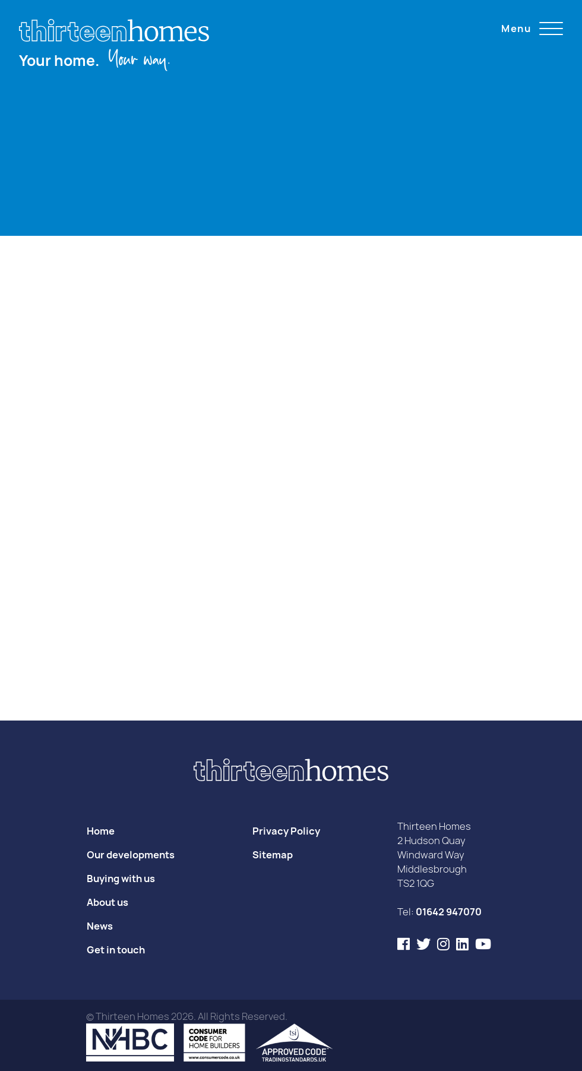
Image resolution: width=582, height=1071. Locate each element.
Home (101, 831)
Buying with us (121, 878)
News (100, 926)
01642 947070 (449, 911)
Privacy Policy (286, 831)
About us (107, 902)
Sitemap (272, 854)
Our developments (131, 854)
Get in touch (116, 949)
